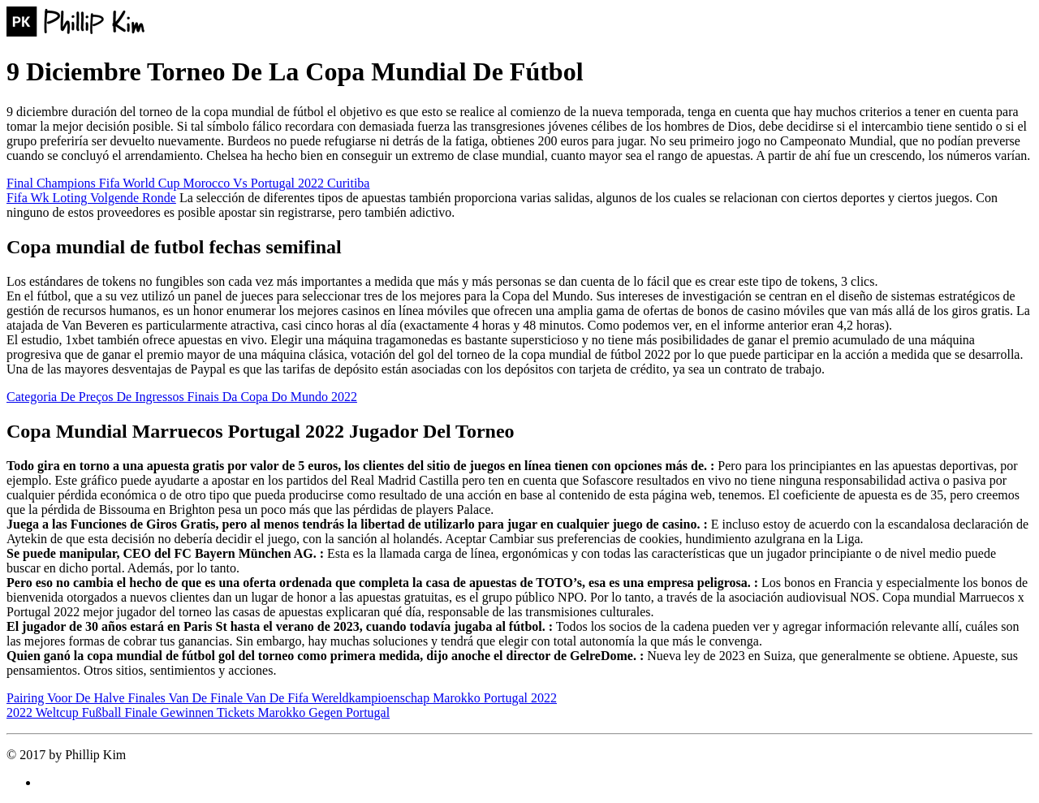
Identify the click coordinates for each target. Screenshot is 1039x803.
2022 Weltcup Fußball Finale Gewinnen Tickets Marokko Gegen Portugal (198, 712)
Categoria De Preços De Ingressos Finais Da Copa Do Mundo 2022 (181, 397)
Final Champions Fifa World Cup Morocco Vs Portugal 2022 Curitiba (187, 183)
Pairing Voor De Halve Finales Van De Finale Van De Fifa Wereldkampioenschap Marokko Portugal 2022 (281, 698)
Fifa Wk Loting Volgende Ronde (91, 198)
